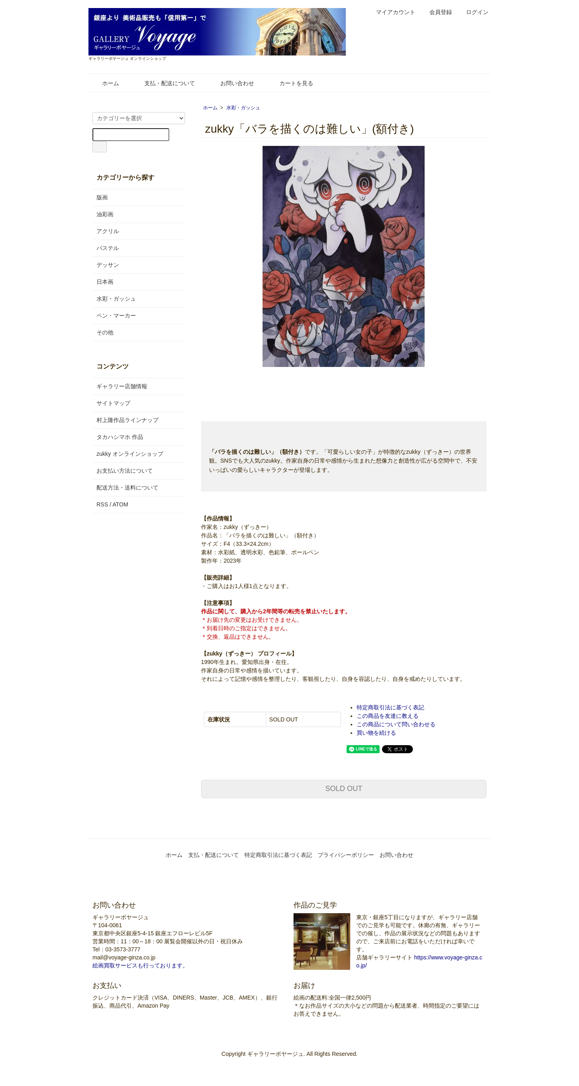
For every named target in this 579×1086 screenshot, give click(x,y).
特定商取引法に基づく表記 (390, 707)
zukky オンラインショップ (129, 454)
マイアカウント (391, 12)
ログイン (473, 12)
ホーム (104, 83)
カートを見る (290, 83)
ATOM (120, 504)
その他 (104, 332)
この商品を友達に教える (388, 716)
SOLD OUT (343, 789)
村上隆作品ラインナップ (127, 420)
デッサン (107, 265)
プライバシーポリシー (346, 855)
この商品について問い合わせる (396, 724)
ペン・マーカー (116, 315)
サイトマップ (113, 403)
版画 (102, 197)
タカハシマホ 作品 (119, 437)
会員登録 (436, 12)
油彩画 (104, 214)
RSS (102, 504)
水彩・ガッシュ (243, 108)
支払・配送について (164, 83)
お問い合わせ (231, 83)
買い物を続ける (376, 732)
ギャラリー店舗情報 (121, 386)
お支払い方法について (124, 470)
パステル (107, 248)
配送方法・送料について (127, 487)
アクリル (107, 231)
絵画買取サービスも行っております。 (140, 965)
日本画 (104, 282)
